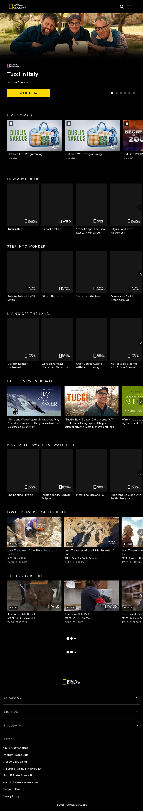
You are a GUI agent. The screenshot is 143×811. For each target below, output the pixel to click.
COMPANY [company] (13, 697)
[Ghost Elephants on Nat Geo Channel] (57, 274)
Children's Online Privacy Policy (22, 768)
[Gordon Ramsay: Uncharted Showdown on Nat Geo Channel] (57, 343)
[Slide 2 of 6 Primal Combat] (116, 93)
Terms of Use (11, 789)
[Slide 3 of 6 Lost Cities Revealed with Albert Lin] (121, 93)
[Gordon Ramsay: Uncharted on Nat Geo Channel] (23, 343)
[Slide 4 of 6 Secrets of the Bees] (125, 93)
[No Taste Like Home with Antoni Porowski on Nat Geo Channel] (126, 343)
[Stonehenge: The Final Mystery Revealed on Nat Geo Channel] (91, 209)
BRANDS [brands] (11, 711)
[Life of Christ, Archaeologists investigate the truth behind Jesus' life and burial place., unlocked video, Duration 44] (34, 540)
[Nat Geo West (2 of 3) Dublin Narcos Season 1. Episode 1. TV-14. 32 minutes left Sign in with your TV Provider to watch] (92, 140)
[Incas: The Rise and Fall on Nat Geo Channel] (91, 473)
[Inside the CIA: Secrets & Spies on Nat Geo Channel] (57, 474)
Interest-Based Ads (15, 754)
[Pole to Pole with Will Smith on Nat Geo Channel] (23, 276)
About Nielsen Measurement (22, 782)
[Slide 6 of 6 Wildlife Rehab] (134, 93)
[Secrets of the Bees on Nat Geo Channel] (91, 274)
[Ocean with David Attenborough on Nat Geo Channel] (126, 276)
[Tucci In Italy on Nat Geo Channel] (23, 207)
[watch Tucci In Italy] (28, 93)
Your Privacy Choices (15, 747)
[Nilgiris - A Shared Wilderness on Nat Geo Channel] (126, 209)
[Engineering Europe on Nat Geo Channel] (23, 473)
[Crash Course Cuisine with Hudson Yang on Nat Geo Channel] (91, 343)
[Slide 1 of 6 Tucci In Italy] (112, 93)
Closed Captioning (15, 761)
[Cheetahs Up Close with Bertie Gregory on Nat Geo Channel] (126, 474)
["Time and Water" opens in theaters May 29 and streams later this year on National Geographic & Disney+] (34, 407)
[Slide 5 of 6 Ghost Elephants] (129, 93)
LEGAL (9, 739)
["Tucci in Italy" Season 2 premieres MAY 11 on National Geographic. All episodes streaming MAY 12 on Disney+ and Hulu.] (91, 407)
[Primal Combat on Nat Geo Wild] (57, 207)
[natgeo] (17, 7)
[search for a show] (122, 6)
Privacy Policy (11, 796)
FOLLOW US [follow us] (13, 725)
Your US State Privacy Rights (20, 775)
